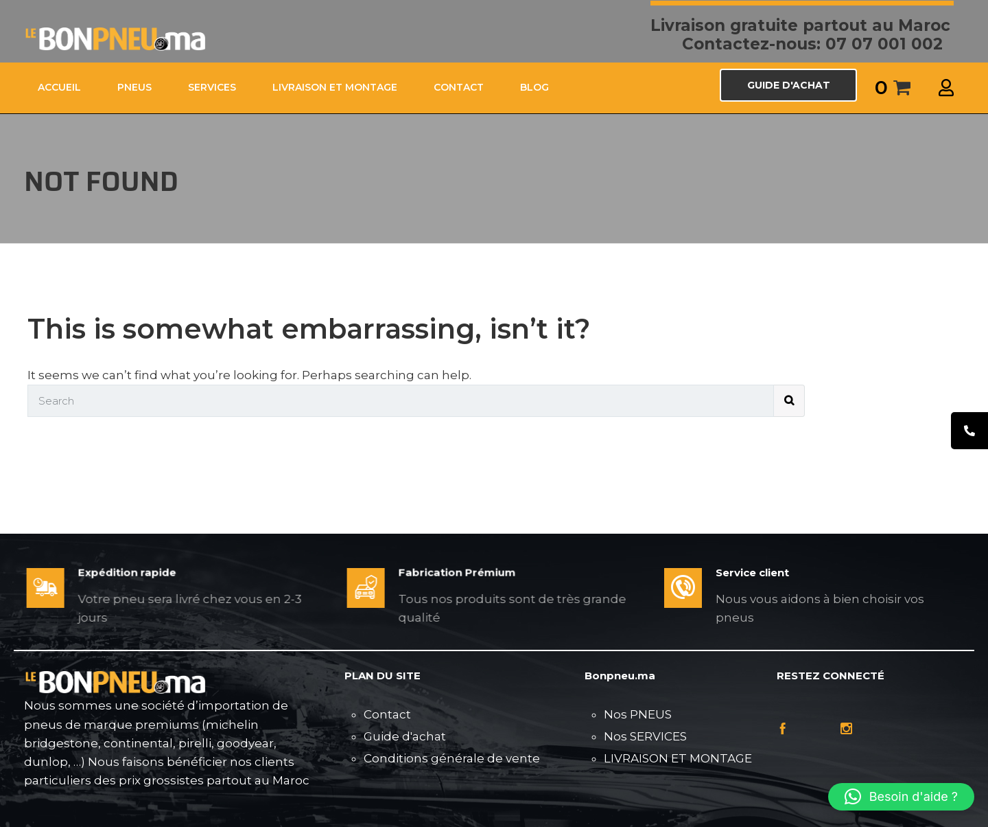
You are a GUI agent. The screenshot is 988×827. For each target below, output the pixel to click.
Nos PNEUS (638, 714)
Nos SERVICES (645, 736)
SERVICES (212, 87)
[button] (901, 797)
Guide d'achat (405, 736)
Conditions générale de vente (452, 758)
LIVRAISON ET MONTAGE (334, 87)
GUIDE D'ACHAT (788, 85)
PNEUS (134, 87)
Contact (387, 714)
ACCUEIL (59, 87)
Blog (534, 87)
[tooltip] (969, 430)
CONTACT (459, 87)
